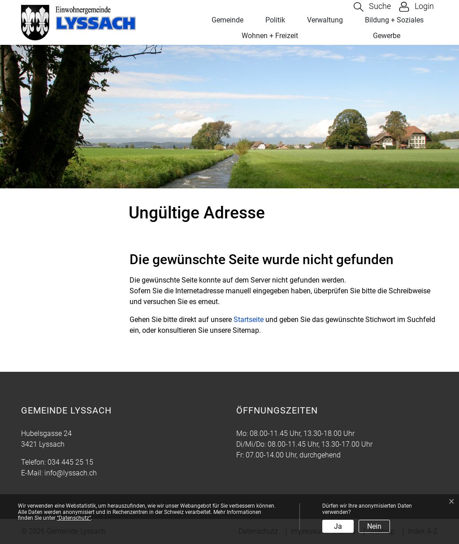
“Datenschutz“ (74, 518)
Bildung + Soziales (394, 20)
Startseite (249, 319)
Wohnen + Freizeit (270, 35)
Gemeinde (227, 20)
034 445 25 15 (70, 462)
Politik (275, 20)
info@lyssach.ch (70, 473)
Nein (374, 526)
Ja (338, 526)
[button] (372, 7)
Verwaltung (325, 20)
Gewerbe (386, 35)
